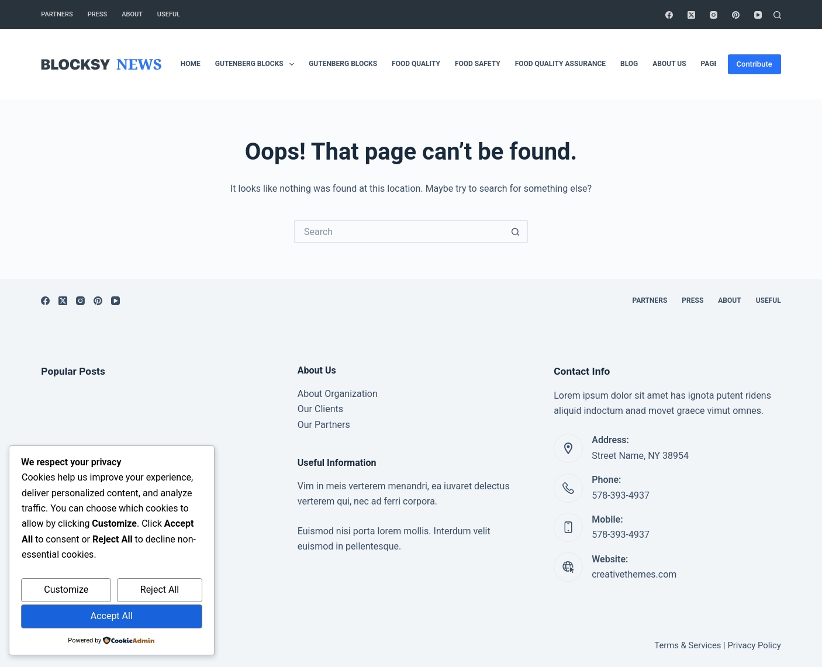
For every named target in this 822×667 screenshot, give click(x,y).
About (132, 14)
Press (97, 14)
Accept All (112, 615)
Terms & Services (687, 645)
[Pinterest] (736, 15)
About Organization (338, 393)
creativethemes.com (634, 574)
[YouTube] (758, 15)
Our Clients (320, 408)
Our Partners (324, 424)
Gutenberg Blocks (257, 64)
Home (191, 64)
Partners (56, 14)
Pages (712, 64)
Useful (168, 14)
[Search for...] (399, 231)
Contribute (754, 64)
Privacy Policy (753, 645)
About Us (669, 64)
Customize (66, 589)
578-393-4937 (621, 495)
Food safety (477, 64)
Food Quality (416, 64)
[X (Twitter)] (691, 15)
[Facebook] (669, 15)
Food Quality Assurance (560, 64)
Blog (629, 64)
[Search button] (516, 231)
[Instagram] (713, 15)
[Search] (777, 15)
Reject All (159, 589)
